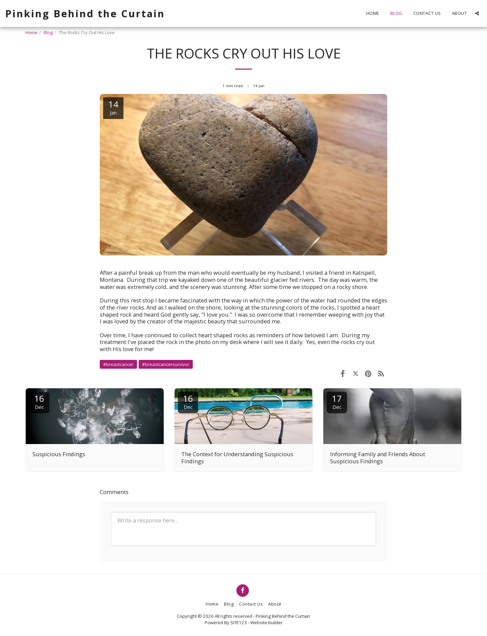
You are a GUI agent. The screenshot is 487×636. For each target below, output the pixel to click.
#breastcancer (118, 364)
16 (39, 401)
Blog (48, 32)
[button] (477, 13)
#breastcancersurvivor (165, 364)
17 (337, 401)
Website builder (266, 622)
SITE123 (238, 622)
